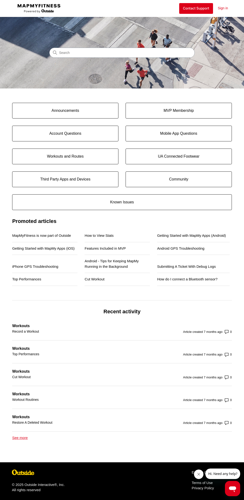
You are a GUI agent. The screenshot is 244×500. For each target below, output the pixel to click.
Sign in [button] (223, 8)
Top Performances (26, 279)
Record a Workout (25, 331)
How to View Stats (99, 235)
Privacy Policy (203, 488)
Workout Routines (25, 400)
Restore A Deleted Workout (32, 422)
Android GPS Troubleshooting (180, 248)
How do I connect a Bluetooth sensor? (187, 279)
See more (20, 438)
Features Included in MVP (105, 248)
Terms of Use (202, 483)
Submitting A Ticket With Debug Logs (186, 266)
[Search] (122, 52)
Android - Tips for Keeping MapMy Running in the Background (112, 263)
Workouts (21, 326)
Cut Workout (94, 279)
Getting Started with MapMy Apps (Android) (191, 235)
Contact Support (196, 8)
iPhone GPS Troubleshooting (35, 266)
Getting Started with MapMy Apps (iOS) (43, 248)
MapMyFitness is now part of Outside (41, 235)
